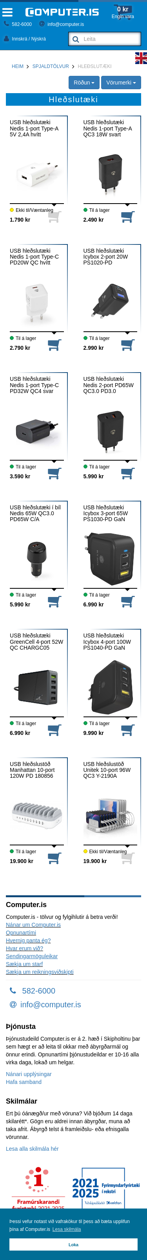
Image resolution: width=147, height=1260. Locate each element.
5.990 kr (93, 476)
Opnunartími (21, 932)
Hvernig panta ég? (28, 940)
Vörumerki (121, 82)
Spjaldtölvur (51, 66)
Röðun (84, 82)
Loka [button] (73, 1244)
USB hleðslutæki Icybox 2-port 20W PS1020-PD (105, 257)
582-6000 (18, 24)
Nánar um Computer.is (33, 925)
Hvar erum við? (24, 948)
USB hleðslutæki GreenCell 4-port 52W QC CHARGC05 (36, 642)
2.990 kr (93, 348)
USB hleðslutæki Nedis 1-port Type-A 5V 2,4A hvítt (34, 128)
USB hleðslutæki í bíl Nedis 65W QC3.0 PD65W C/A (35, 514)
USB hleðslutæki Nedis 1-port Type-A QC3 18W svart (107, 128)
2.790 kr (20, 348)
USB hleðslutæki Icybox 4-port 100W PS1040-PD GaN (107, 642)
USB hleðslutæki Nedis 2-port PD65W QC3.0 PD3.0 (108, 385)
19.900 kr (21, 861)
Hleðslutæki (95, 66)
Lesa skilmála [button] (67, 1229)
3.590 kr (20, 476)
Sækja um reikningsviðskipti (40, 972)
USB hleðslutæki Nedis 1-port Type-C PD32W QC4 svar (34, 385)
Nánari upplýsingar (29, 1074)
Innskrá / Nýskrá (25, 39)
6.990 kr (93, 604)
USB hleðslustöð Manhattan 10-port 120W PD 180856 (32, 770)
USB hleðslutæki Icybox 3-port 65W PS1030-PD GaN (105, 514)
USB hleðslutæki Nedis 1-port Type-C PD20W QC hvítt (34, 257)
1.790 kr (20, 220)
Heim (18, 66)
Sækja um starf (24, 964)
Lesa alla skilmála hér (32, 1149)
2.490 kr (93, 220)
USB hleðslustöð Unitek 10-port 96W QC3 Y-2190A (107, 770)
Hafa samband (24, 1082)
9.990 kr (93, 733)
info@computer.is (61, 24)
